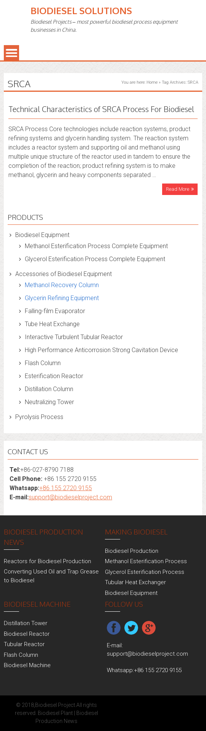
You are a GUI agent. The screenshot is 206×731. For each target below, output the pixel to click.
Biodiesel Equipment (42, 235)
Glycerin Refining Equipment (62, 298)
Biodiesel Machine (27, 665)
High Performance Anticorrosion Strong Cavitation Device (101, 350)
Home (152, 82)
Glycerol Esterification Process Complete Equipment (95, 259)
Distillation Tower (25, 623)
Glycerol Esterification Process (144, 572)
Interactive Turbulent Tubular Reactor (74, 337)
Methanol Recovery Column (62, 285)
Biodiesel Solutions (81, 10)
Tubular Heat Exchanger (135, 582)
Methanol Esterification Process (146, 561)
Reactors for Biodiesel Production (47, 561)
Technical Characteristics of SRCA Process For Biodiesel (101, 109)
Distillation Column (49, 389)
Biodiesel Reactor (27, 633)
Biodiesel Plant (55, 713)
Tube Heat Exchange (52, 324)
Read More (177, 189)
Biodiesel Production (131, 550)
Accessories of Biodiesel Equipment (63, 274)
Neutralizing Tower (49, 402)
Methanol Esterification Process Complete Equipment (96, 246)
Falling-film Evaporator (55, 311)
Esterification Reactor (54, 376)
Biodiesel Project (55, 705)
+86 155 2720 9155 (65, 488)
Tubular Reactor (24, 644)
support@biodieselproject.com (70, 497)
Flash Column (43, 363)
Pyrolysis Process (39, 417)
